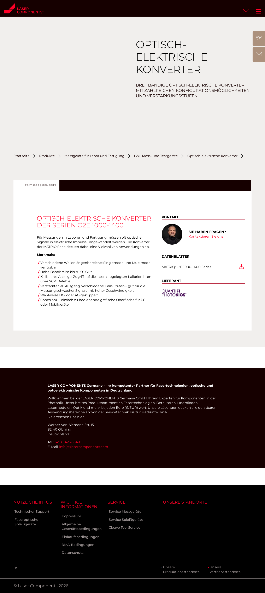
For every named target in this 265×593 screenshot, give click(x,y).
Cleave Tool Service (124, 527)
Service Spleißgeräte (126, 519)
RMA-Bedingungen (78, 545)
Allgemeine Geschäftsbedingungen (82, 526)
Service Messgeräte (125, 511)
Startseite (21, 156)
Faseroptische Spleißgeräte (26, 521)
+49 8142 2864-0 (67, 459)
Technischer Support (31, 511)
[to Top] (258, 586)
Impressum (71, 516)
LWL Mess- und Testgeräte (156, 156)
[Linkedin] (16, 567)
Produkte (47, 156)
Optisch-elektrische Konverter (212, 156)
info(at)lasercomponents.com (83, 464)
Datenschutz (72, 552)
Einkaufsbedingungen (81, 536)
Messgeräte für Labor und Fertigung (94, 156)
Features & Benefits (40, 185)
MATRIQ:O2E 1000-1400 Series (203, 269)
